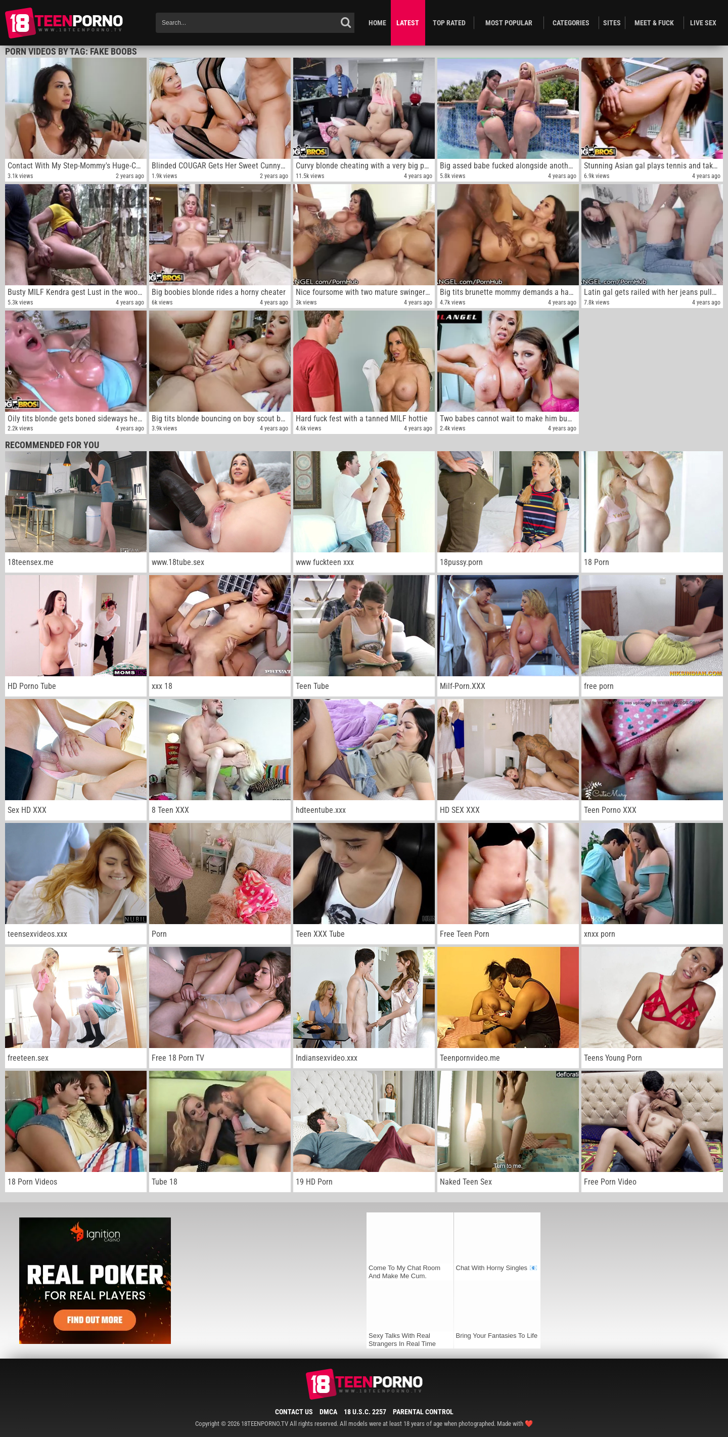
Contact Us (294, 1411)
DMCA (328, 1411)
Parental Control (423, 1411)
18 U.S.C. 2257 (365, 1411)
